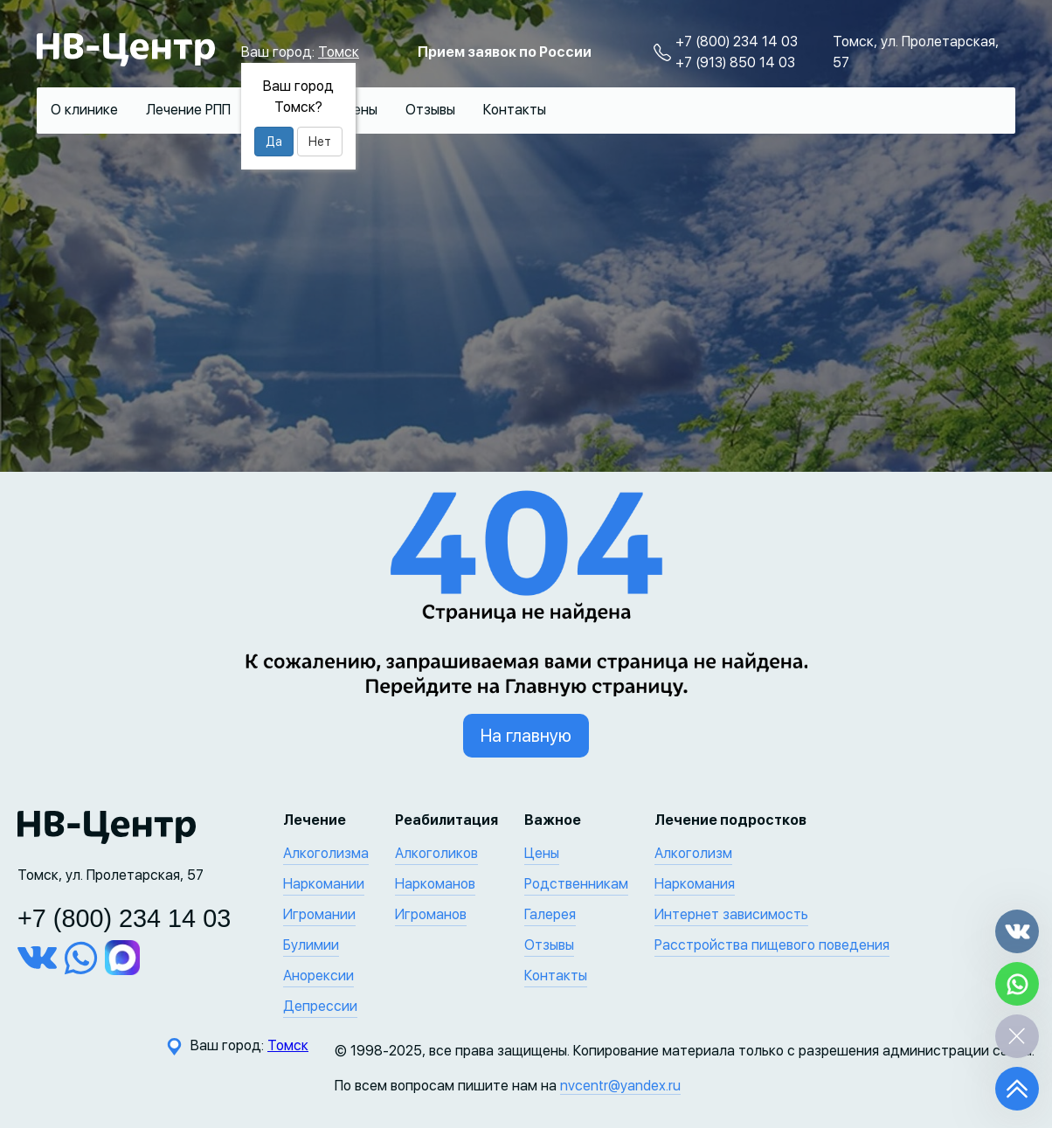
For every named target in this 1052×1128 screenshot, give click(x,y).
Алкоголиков (436, 853)
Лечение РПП (188, 109)
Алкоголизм (693, 853)
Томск (338, 52)
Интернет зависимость (731, 914)
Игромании (319, 914)
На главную (526, 735)
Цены (360, 109)
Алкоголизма (326, 853)
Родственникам (576, 883)
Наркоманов (435, 883)
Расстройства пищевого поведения (771, 945)
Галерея (550, 914)
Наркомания (694, 883)
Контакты (514, 109)
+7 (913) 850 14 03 (735, 62)
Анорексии (318, 975)
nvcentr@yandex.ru (620, 1085)
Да (274, 142)
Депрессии (320, 1006)
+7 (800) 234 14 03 (736, 41)
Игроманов (431, 914)
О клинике (84, 109)
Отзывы (430, 109)
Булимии (311, 945)
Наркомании (323, 883)
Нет (319, 142)
